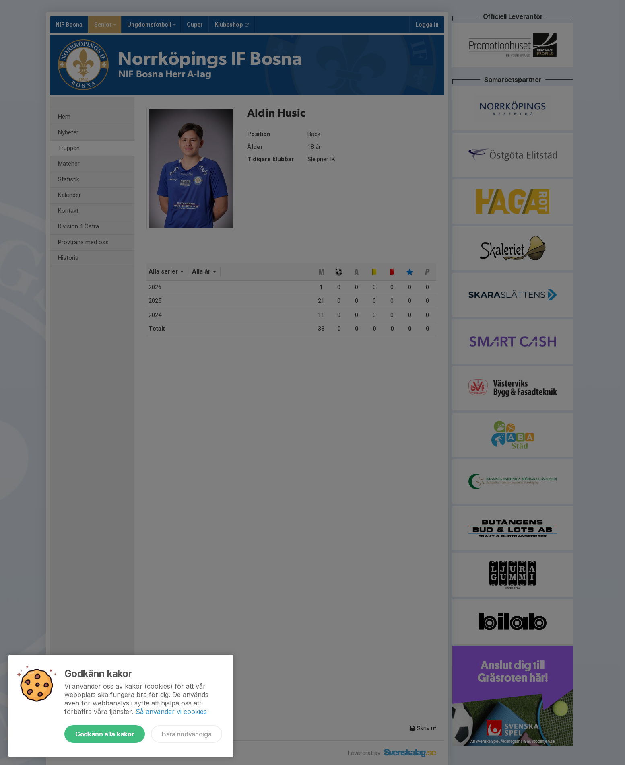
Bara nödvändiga (186, 734)
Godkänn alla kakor (104, 734)
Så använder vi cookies (171, 711)
